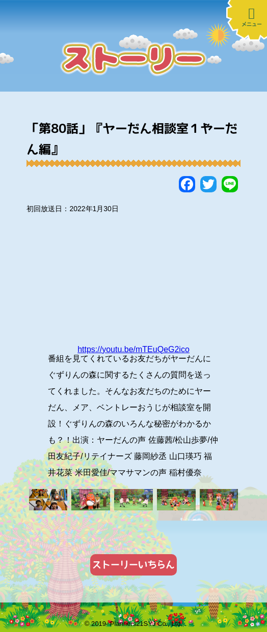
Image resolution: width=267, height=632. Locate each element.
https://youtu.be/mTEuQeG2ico (133, 349)
